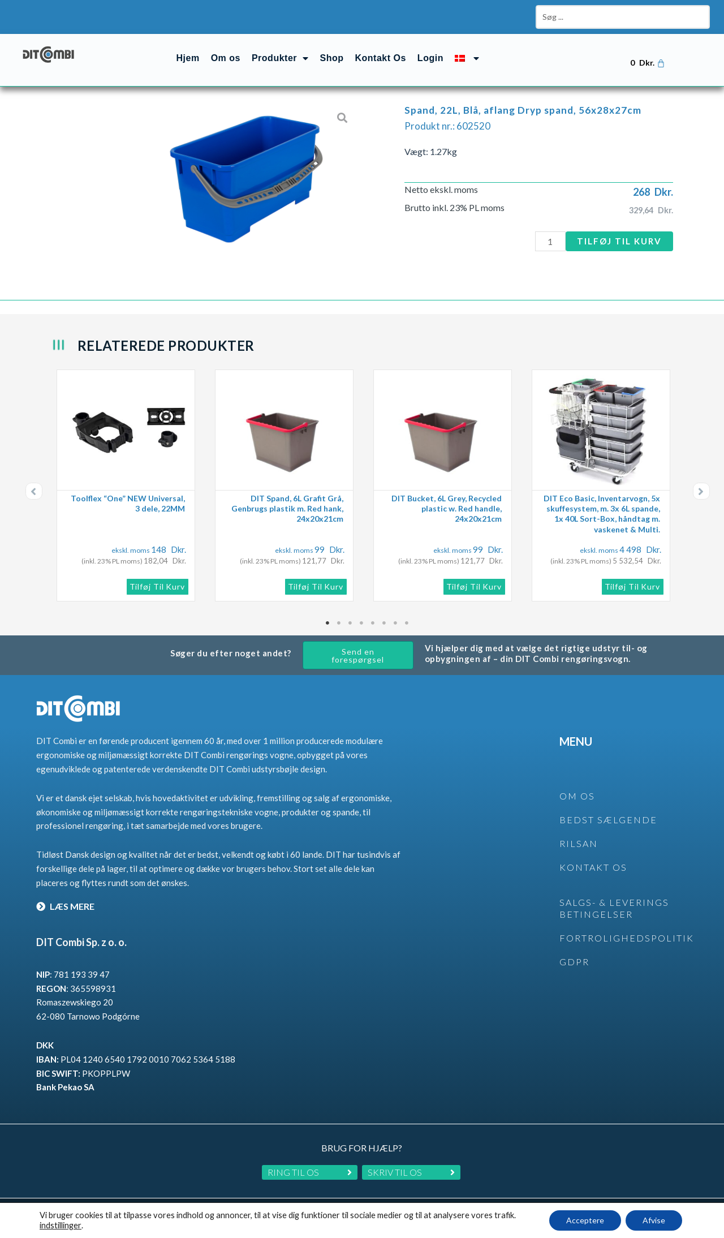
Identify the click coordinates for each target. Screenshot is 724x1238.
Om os (225, 58)
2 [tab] (339, 623)
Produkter (280, 58)
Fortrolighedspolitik (626, 937)
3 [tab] (350, 623)
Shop (332, 58)
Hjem (188, 58)
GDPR (574, 961)
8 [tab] (407, 623)
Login (430, 58)
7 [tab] (396, 623)
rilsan (578, 843)
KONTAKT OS (593, 867)
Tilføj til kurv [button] (158, 586)
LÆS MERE (65, 906)
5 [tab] (373, 623)
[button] (33, 491)
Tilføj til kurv (619, 241)
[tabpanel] (130, 485)
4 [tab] (362, 623)
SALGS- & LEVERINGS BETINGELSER (614, 908)
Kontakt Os (380, 58)
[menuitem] (467, 58)
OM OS (577, 795)
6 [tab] (384, 623)
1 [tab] (328, 623)
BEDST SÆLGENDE (608, 819)
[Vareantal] (550, 241)
